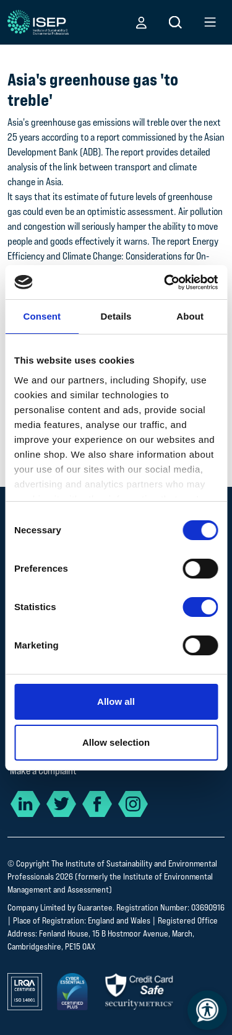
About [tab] (190, 316)
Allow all (116, 701)
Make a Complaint (43, 771)
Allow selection (116, 742)
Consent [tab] (42, 316)
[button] (141, 22)
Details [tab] (116, 316)
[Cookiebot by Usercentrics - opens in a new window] (165, 282)
